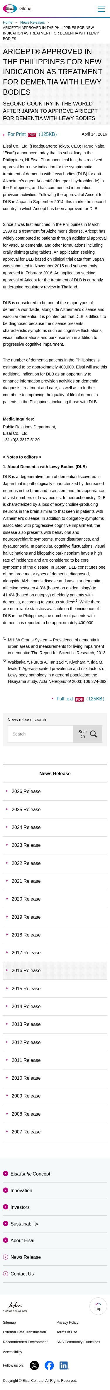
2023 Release (26, 845)
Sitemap (9, 1322)
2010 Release (26, 1078)
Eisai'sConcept (30, 1173)
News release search (27, 719)
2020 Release (26, 898)
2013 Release (26, 1024)
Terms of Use (67, 1332)
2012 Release (26, 1042)
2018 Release (26, 934)
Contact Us (22, 1273)
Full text (82, 698)
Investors (20, 1207)
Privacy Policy (68, 1322)
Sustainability (24, 1223)
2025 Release (26, 809)
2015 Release (26, 988)
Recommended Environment (25, 1342)
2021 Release (26, 881)
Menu (100, 9)
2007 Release (26, 1131)
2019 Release (26, 917)
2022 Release (26, 863)
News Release (55, 773)
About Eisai (22, 1240)
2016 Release (26, 970)
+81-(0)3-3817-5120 (21, 439)
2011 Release (26, 1060)
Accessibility (12, 1352)
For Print (34, 134)
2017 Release (26, 952)
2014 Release (26, 1006)
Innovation (21, 1190)
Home (7, 22)
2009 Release (26, 1095)
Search (82, 734)
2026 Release (26, 791)
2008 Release (26, 1114)
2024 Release (26, 827)
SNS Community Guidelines (78, 1342)
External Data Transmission (24, 1332)
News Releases (32, 22)
